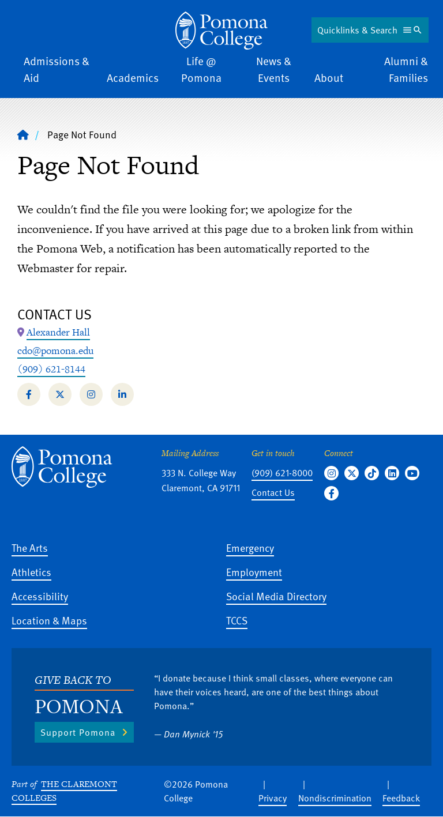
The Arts (30, 547)
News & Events (273, 69)
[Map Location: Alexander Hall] (58, 332)
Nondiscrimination (334, 798)
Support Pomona (77, 732)
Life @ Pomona (201, 69)
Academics (133, 77)
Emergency (250, 547)
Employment (254, 571)
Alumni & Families (406, 69)
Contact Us (273, 492)
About (328, 77)
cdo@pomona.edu (55, 350)
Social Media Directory (276, 596)
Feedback (401, 798)
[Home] (221, 31)
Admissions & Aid (56, 69)
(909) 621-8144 (51, 369)
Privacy (272, 798)
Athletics (31, 571)
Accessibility (40, 596)
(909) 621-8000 (282, 473)
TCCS (236, 620)
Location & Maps (49, 620)
